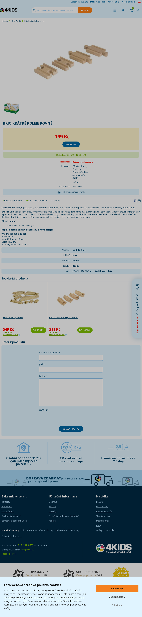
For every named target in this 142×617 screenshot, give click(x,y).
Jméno (42, 364)
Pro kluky (76, 169)
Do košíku (38, 330)
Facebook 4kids (9, 553)
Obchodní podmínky (11, 516)
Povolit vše (117, 588)
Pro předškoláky (80, 172)
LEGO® (99, 501)
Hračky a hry (102, 506)
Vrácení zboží (7, 511)
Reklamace (6, 506)
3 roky (75, 177)
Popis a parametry (13, 200)
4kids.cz (4, 21)
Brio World (16, 21)
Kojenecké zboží (104, 511)
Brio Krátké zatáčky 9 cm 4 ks (63, 317)
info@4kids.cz (27, 549)
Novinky (53, 511)
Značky (52, 506)
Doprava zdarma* (43, 478)
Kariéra (52, 520)
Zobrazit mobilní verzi (11, 536)
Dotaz (57, 200)
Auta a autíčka (79, 175)
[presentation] (61, 418)
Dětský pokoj (102, 520)
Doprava (53, 501)
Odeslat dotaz (71, 428)
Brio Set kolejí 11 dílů (13, 317)
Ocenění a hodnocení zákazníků (64, 516)
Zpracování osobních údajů (14, 520)
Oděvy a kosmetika (105, 530)
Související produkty (37, 200)
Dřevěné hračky (80, 166)
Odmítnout (117, 605)
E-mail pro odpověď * (49, 352)
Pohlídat (71, 144)
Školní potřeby (103, 516)
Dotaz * (43, 376)
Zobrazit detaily (117, 596)
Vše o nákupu (128, 2)
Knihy (98, 525)
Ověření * (44, 410)
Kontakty (5, 501)
